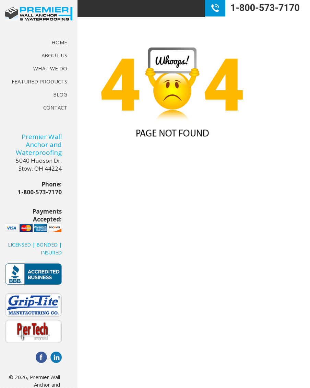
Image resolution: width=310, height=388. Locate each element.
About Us (54, 55)
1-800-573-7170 (40, 192)
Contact (55, 107)
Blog (60, 94)
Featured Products (39, 81)
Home (59, 42)
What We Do (50, 68)
